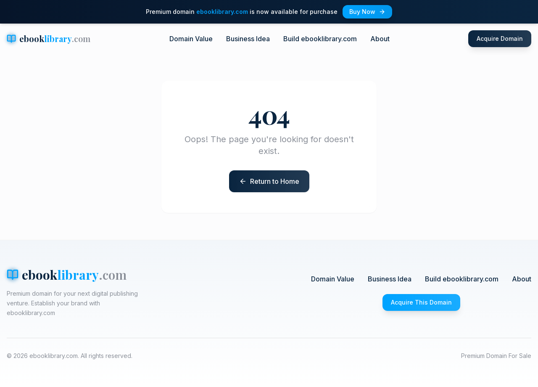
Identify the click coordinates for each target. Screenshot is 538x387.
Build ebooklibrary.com (320, 38)
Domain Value (191, 38)
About (380, 38)
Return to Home (274, 181)
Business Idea (248, 38)
